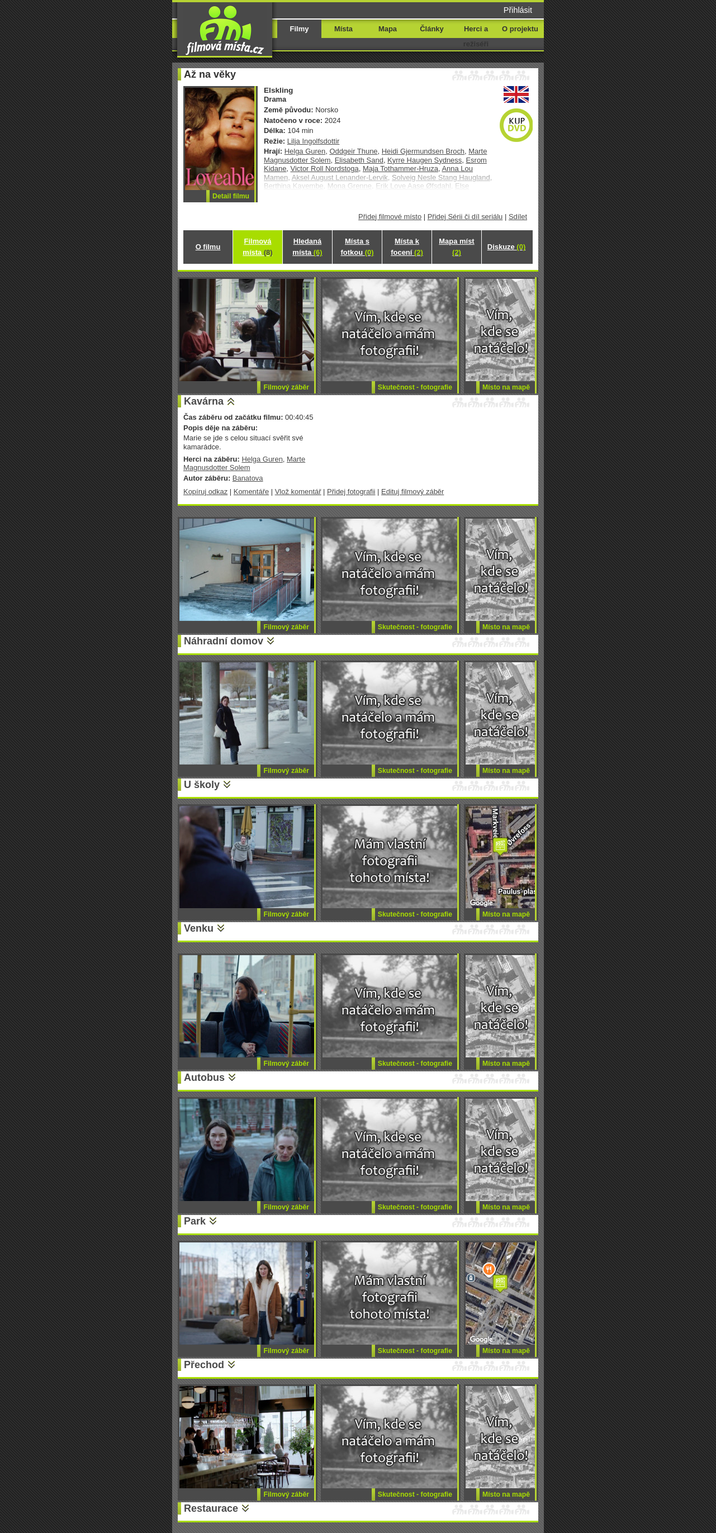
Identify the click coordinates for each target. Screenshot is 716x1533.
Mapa (387, 29)
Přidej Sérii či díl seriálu (465, 216)
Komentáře (251, 491)
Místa (343, 29)
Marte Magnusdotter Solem (244, 463)
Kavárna (204, 401)
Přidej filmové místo (389, 216)
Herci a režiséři (476, 36)
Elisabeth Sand (359, 160)
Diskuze (506, 247)
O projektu (520, 29)
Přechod (204, 1364)
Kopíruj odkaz (205, 491)
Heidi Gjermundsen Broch (423, 151)
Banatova (248, 478)
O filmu (208, 247)
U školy (202, 784)
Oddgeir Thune (353, 151)
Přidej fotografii (351, 491)
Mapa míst (456, 247)
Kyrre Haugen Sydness (424, 160)
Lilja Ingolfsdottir (313, 141)
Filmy (299, 29)
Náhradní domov (223, 641)
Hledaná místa (307, 247)
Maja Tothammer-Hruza (400, 168)
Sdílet (518, 216)
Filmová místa (257, 247)
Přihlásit (518, 10)
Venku (199, 928)
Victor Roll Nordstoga (325, 168)
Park (195, 1221)
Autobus (204, 1077)
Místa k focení (407, 247)
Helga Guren (304, 151)
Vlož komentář (298, 491)
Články (431, 29)
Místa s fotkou (356, 247)
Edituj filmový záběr (412, 491)
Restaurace (211, 1508)
